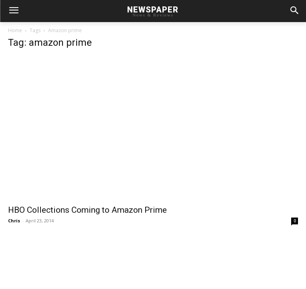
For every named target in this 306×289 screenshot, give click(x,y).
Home (15, 30)
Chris (14, 221)
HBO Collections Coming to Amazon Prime (87, 210)
